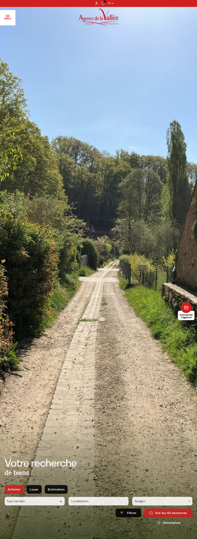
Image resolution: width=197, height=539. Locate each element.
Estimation (56, 494)
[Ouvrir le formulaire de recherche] (128, 517)
